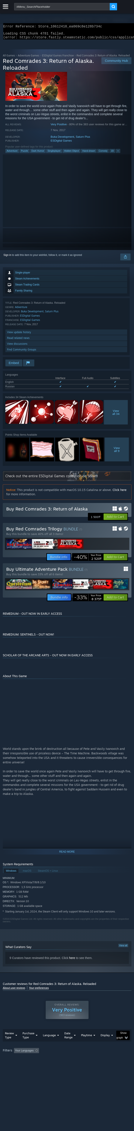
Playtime (86, 1043)
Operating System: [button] (57, 1064)
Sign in (7, 257)
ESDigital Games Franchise (58, 58)
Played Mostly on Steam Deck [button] (21, 1064)
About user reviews (14, 990)
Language (49, 1043)
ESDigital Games (61, 143)
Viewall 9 (117, 452)
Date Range (68, 1044)
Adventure (12, 153)
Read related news (18, 340)
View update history (19, 334)
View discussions (17, 346)
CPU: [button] (79, 1064)
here (72, 960)
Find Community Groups (21, 352)
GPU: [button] (93, 1064)
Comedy (103, 153)
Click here (119, 492)
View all (123, 948)
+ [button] (118, 153)
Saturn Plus (83, 139)
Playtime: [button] (100, 1059)
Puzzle (24, 153)
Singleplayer (54, 153)
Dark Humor (38, 153)
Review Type (9, 1044)
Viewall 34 (115, 415)
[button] (115, 519)
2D (112, 153)
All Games (9, 58)
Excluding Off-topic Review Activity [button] (67, 1059)
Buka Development (62, 139)
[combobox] (62, 6)
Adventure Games (28, 58)
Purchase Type (28, 1044)
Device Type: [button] (112, 1064)
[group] (67, 1062)
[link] (87, 559)
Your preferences (39, 990)
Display (105, 1043)
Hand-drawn (88, 153)
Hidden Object (71, 153)
